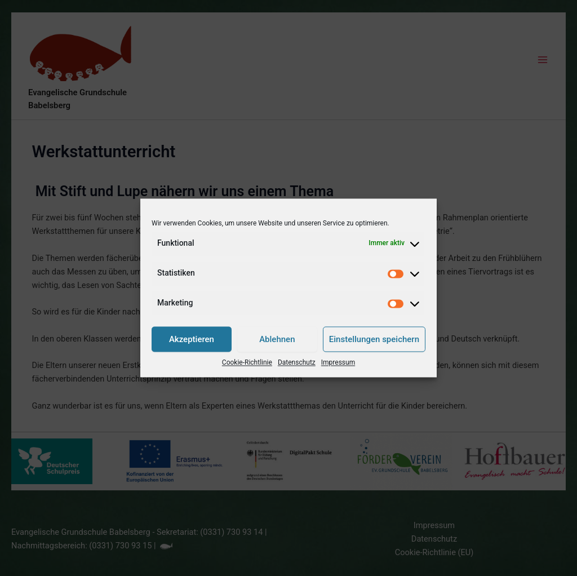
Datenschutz (297, 363)
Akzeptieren (191, 339)
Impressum (338, 363)
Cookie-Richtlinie (247, 363)
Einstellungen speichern (374, 339)
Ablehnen (277, 339)
